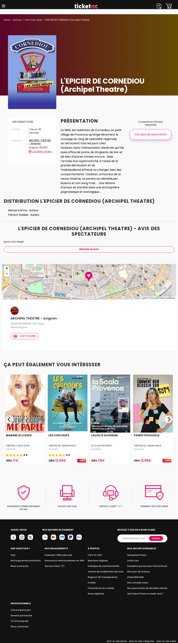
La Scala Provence (101, 445)
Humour (17, 19)
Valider (156, 538)
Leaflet (144, 298)
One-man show (33, 19)
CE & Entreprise (19, 621)
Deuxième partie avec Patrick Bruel (148, 566)
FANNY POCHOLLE (146, 435)
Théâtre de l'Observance (62, 445)
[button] (3, 6)
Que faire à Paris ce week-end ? (147, 593)
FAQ (13, 555)
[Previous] (9, 419)
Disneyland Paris (139, 555)
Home (7, 19)
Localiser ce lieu (40, 148)
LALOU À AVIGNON (104, 435)
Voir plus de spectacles (150, 134)
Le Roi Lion (135, 560)
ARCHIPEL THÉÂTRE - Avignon (40, 138)
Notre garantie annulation (25, 560)
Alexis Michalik (137, 577)
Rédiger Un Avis (89, 249)
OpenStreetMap (157, 298)
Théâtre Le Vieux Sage (17, 445)
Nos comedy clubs (139, 582)
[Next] (168, 419)
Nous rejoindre (97, 593)
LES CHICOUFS (58, 435)
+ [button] (7, 268)
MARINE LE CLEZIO (18, 435)
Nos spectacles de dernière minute (148, 588)
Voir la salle (25, 336)
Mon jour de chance (140, 571)
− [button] (7, 274)
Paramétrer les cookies (102, 588)
